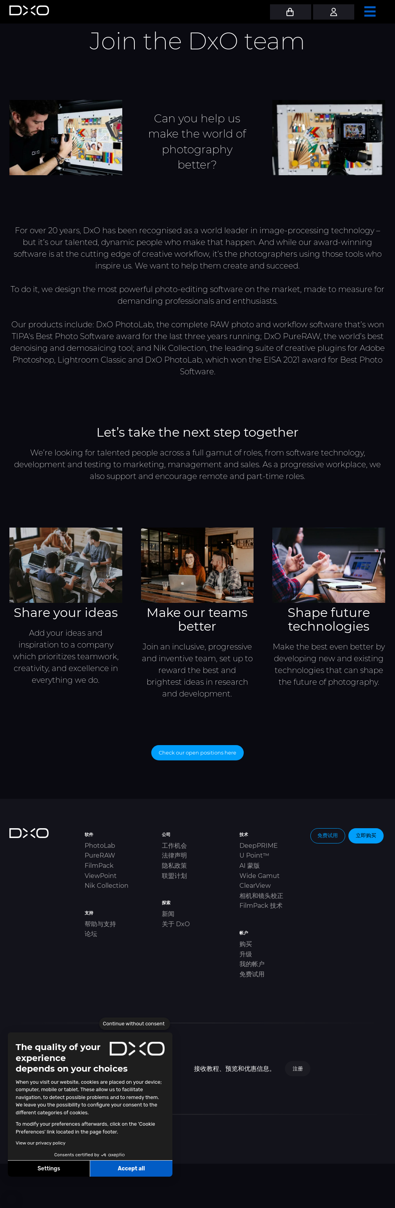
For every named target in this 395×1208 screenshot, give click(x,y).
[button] (11, 1199)
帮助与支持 (100, 924)
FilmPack (99, 865)
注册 (298, 1068)
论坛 (91, 934)
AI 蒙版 (249, 865)
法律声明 (174, 855)
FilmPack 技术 (261, 905)
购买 (245, 944)
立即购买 (366, 835)
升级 (245, 954)
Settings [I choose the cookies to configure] (49, 1168)
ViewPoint (101, 876)
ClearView (255, 885)
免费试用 (252, 974)
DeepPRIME (258, 845)
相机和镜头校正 (261, 896)
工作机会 (174, 845)
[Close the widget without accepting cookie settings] (134, 1024)
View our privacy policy (40, 1143)
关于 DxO (176, 924)
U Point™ (254, 855)
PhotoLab (100, 845)
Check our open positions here (197, 752)
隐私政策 (174, 865)
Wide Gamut (259, 876)
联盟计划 (174, 876)
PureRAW (100, 855)
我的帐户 (252, 964)
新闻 (168, 914)
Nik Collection (107, 885)
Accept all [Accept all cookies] (131, 1168)
